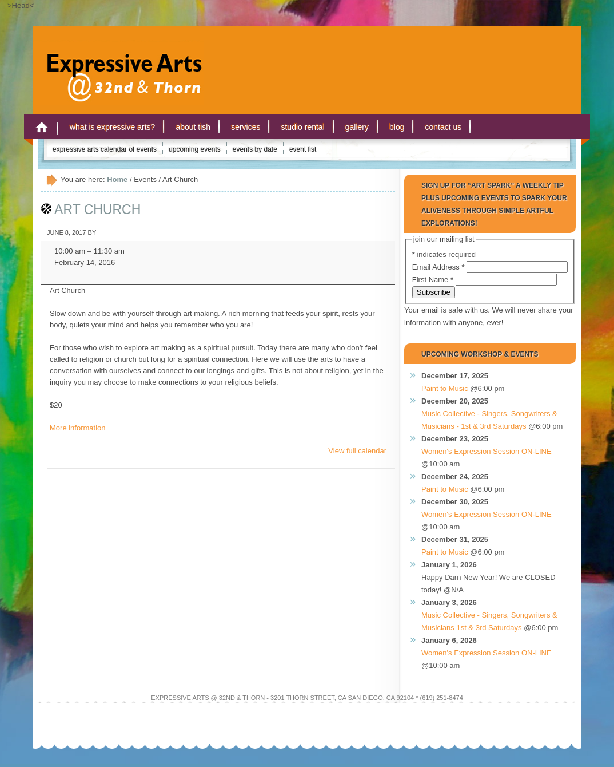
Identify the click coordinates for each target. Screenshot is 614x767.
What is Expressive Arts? (112, 127)
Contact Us (443, 127)
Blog (396, 127)
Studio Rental (302, 127)
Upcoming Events (195, 149)
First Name (434, 279)
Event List (302, 149)
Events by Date (255, 149)
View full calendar (357, 450)
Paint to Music (444, 388)
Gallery (357, 127)
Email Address (439, 267)
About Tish (193, 127)
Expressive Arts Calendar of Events (105, 149)
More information (78, 428)
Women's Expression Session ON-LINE (486, 451)
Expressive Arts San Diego (118, 62)
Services (245, 127)
